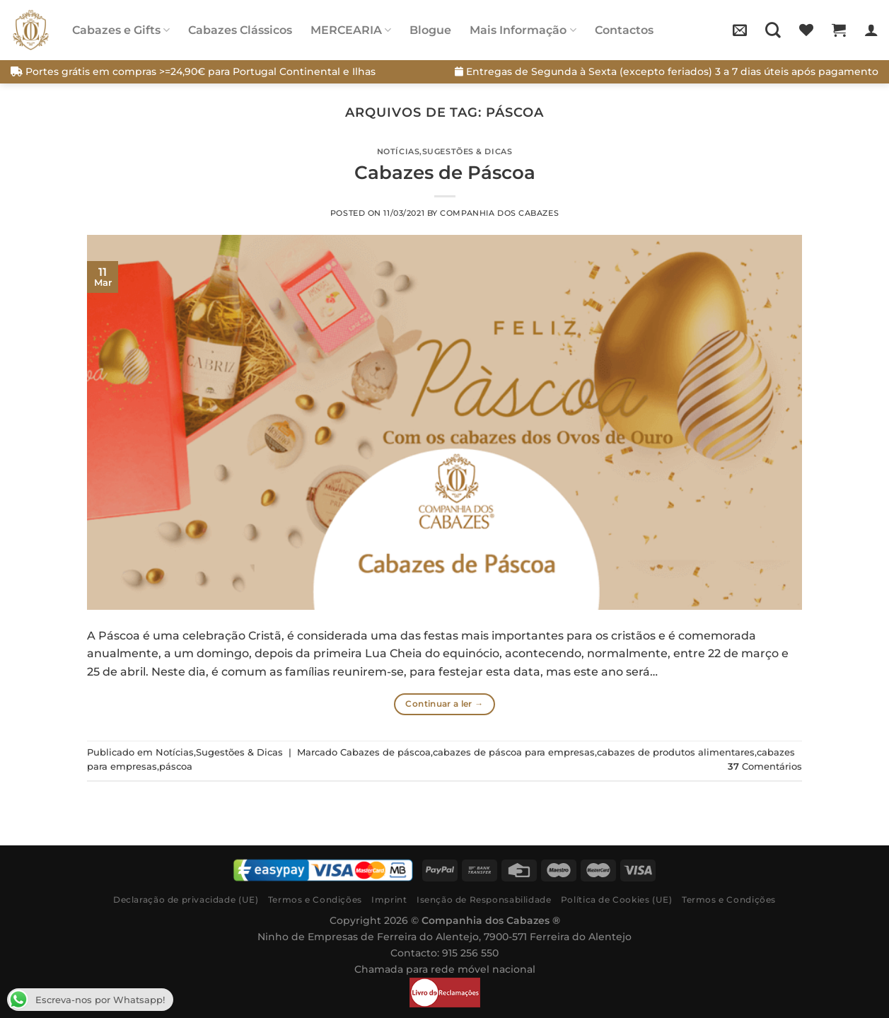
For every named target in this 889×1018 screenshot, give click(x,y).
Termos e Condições (315, 899)
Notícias (398, 151)
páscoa (175, 766)
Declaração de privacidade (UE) (185, 899)
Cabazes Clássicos (240, 30)
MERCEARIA (350, 30)
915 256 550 (470, 953)
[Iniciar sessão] (871, 29)
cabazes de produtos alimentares (676, 752)
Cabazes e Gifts (121, 30)
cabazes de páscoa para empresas (514, 752)
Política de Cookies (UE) (617, 899)
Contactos (624, 30)
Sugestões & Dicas (467, 151)
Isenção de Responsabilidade (484, 899)
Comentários (765, 766)
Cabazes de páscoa (385, 752)
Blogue (430, 30)
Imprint (389, 899)
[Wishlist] (806, 29)
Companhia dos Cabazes (499, 213)
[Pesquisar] (773, 29)
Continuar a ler (444, 703)
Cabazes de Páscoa (444, 172)
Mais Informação (523, 30)
